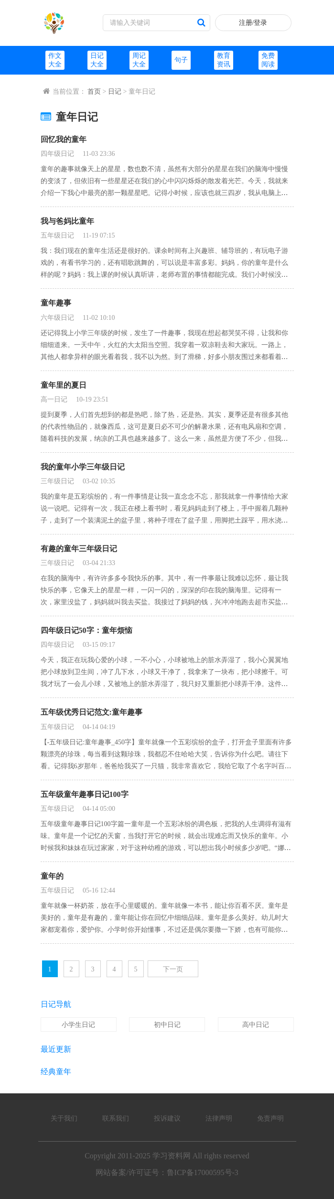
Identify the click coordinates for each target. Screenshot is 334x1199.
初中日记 (167, 1024)
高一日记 (54, 399)
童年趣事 (56, 303)
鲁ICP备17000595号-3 (202, 1172)
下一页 (173, 969)
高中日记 (255, 1024)
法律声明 (218, 1118)
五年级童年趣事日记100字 (85, 794)
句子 (181, 60)
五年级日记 (57, 235)
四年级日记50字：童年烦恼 (86, 630)
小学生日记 (78, 1024)
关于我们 (64, 1118)
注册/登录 (253, 22)
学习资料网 (171, 1156)
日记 (114, 91)
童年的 (52, 876)
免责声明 (270, 1118)
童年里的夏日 (63, 385)
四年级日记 (57, 153)
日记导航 (56, 1004)
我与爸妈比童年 (67, 221)
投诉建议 (167, 1118)
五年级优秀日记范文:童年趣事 (91, 712)
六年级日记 (57, 317)
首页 (94, 91)
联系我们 (115, 1118)
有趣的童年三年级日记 (79, 549)
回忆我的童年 (63, 139)
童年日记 (69, 117)
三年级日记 (57, 481)
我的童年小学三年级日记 (83, 467)
